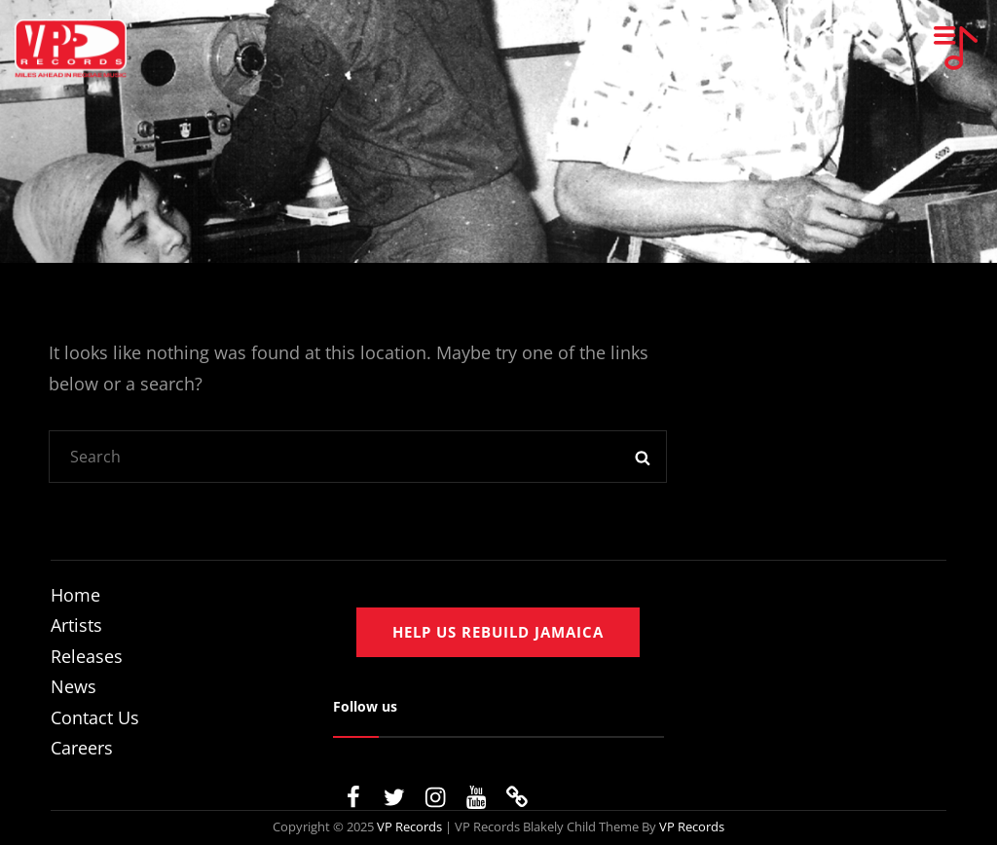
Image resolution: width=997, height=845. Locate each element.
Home (75, 594)
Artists (76, 625)
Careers (82, 747)
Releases (87, 656)
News (73, 686)
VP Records (409, 826)
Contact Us (95, 717)
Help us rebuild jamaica (498, 632)
